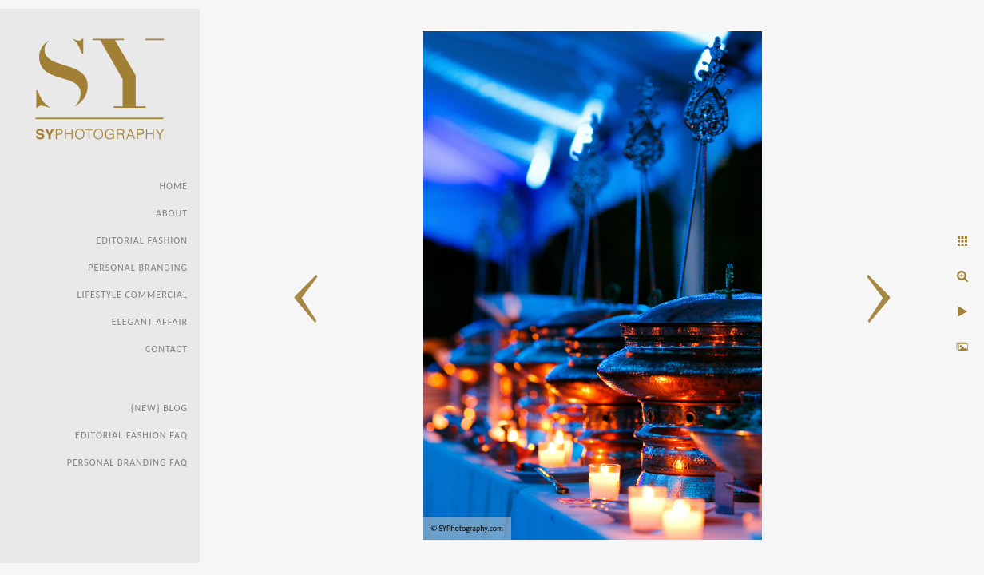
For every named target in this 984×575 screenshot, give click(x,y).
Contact (166, 349)
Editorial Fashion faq (131, 435)
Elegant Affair (150, 321)
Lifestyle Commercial (132, 294)
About (172, 213)
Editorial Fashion (142, 240)
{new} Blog (159, 408)
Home (173, 186)
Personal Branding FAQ (127, 462)
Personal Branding (138, 267)
